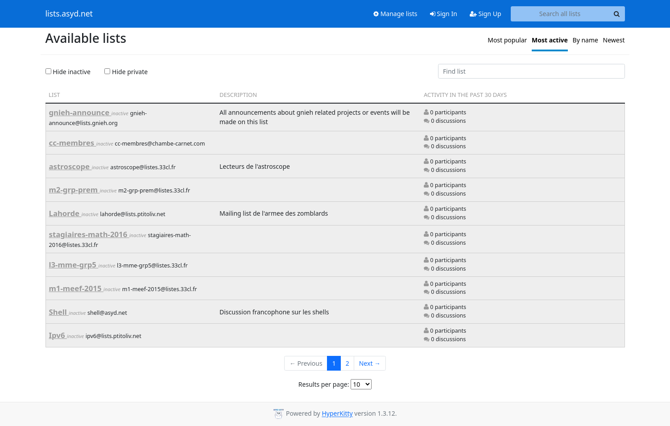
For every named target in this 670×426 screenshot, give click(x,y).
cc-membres (72, 143)
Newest (614, 40)
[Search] (617, 13)
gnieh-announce (80, 112)
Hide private (126, 71)
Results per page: (323, 384)
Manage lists (395, 13)
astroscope (70, 166)
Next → (369, 363)
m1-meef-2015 (76, 288)
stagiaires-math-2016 (89, 234)
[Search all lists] (560, 13)
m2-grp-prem (74, 189)
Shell (59, 312)
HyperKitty (337, 413)
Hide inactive (68, 71)
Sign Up (485, 13)
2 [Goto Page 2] (347, 363)
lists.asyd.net (69, 13)
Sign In (443, 13)
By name (585, 40)
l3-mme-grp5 (74, 264)
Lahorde (65, 213)
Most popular (507, 40)
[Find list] (531, 71)
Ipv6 (58, 335)
